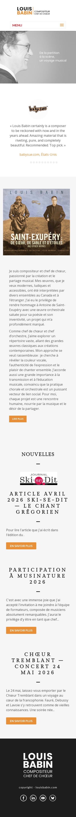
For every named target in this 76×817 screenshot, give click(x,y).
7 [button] (48, 162)
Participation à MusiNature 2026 (38, 576)
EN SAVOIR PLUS (21, 546)
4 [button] (40, 162)
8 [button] (51, 162)
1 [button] (31, 162)
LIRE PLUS (18, 418)
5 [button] (42, 162)
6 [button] (45, 162)
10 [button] (57, 162)
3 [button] (37, 162)
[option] (38, 128)
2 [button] (34, 162)
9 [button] (54, 162)
